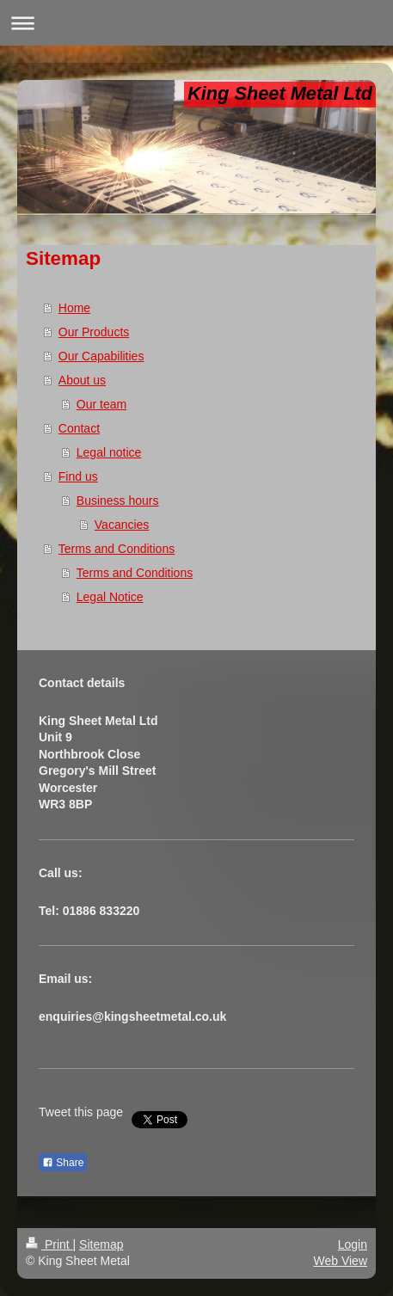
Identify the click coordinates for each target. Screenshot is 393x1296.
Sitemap (101, 1244)
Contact (79, 428)
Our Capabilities (101, 356)
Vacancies (122, 524)
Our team (101, 404)
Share (62, 1163)
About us (82, 380)
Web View (340, 1261)
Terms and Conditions (116, 549)
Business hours (118, 500)
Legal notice (109, 452)
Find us (78, 476)
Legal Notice (110, 597)
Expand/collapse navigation (196, 22)
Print (49, 1244)
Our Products (93, 332)
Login (352, 1244)
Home (74, 308)
